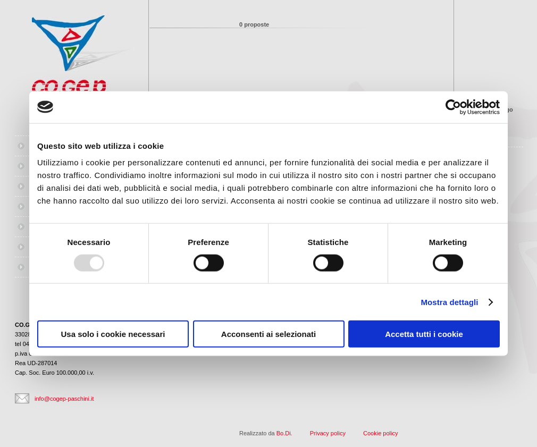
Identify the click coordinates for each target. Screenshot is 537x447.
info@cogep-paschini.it (64, 398)
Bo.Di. (284, 433)
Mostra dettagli (449, 301)
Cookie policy (380, 433)
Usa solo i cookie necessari (113, 334)
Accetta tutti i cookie (424, 334)
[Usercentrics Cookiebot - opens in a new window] (453, 107)
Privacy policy (328, 433)
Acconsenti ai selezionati (268, 334)
